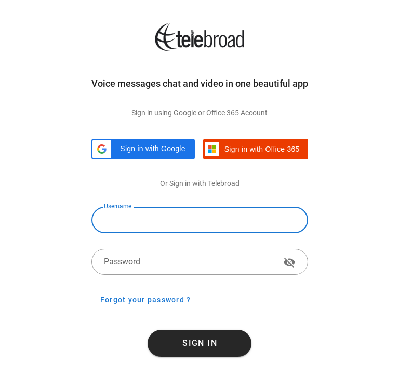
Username (117, 206)
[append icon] (289, 262)
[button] (143, 149)
